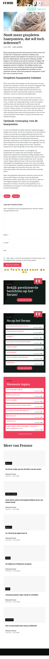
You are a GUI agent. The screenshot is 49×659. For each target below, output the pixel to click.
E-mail (6, 246)
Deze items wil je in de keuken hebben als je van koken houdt (24, 504)
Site (5, 254)
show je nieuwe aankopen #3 (25, 335)
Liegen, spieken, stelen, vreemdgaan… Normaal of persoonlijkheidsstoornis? (25, 431)
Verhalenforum (25, 425)
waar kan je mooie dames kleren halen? (25, 346)
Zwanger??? (25, 340)
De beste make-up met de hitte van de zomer (23, 473)
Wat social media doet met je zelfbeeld (21, 629)
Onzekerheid (25, 367)
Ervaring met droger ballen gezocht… (25, 415)
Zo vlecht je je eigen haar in (16, 537)
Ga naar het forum (25, 303)
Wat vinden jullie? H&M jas (25, 394)
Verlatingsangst (25, 356)
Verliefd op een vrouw (25, 399)
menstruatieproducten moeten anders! (25, 409)
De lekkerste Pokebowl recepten (18, 567)
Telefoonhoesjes (25, 351)
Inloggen (31, 9)
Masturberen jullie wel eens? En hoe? (25, 330)
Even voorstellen (25, 404)
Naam (6, 238)
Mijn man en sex (25, 420)
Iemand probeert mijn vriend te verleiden (21, 598)
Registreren (41, 9)
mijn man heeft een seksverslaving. (25, 361)
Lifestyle (16, 196)
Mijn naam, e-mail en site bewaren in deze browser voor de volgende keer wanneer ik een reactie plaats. (24, 263)
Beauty (7, 196)
